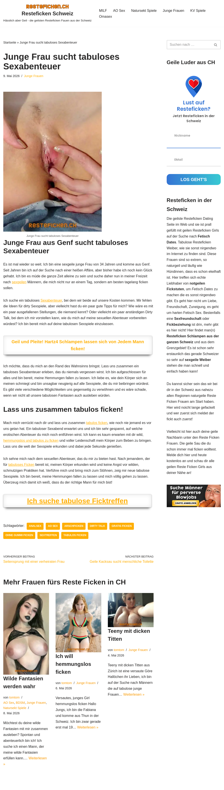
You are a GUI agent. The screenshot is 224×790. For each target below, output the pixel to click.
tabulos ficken (97, 424)
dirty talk (98, 528)
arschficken (74, 528)
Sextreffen (48, 537)
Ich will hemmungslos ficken (73, 666)
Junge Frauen (174, 10)
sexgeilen (19, 282)
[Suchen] (189, 44)
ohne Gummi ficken (19, 537)
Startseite (9, 42)
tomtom (14, 699)
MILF (103, 10)
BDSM (20, 705)
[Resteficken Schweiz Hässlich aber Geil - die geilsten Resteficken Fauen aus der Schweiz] (47, 13)
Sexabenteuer (52, 301)
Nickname (182, 135)
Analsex (35, 528)
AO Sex (119, 10)
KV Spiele (198, 10)
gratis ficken (122, 528)
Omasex (105, 16)
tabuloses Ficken (21, 466)
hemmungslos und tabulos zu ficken (31, 442)
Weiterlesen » (88, 730)
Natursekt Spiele (144, 10)
